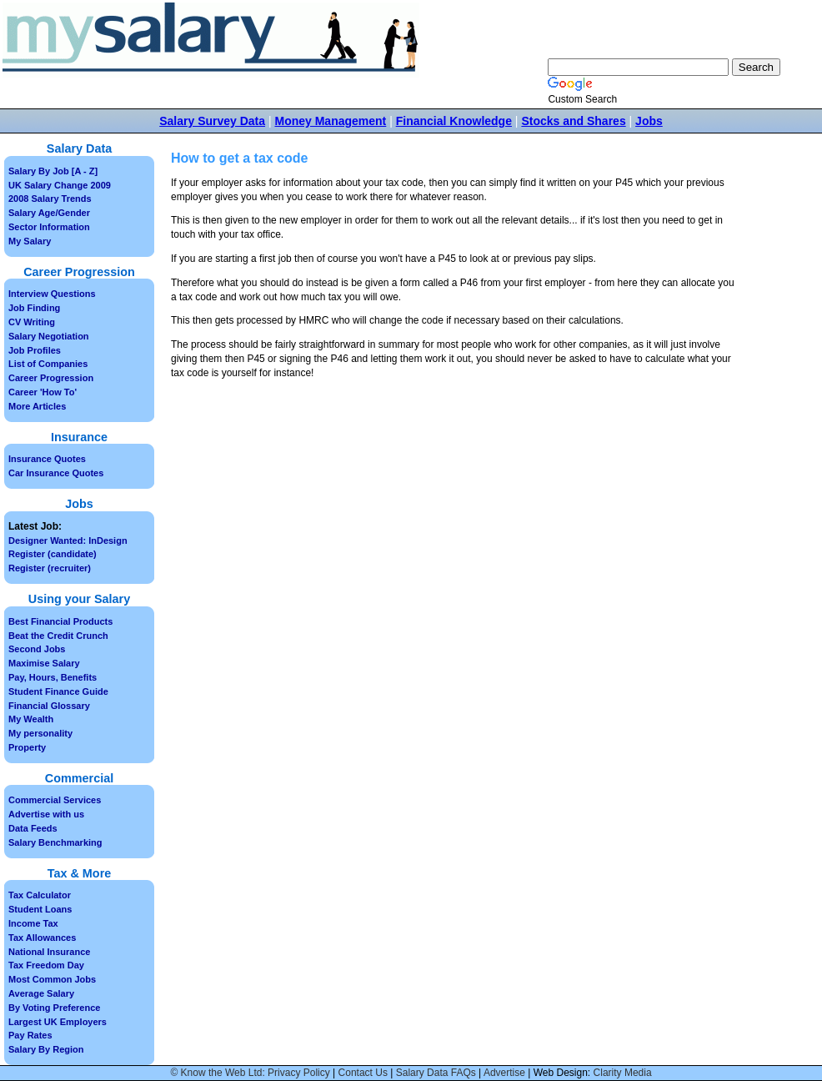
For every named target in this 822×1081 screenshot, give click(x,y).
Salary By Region (45, 1049)
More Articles (37, 406)
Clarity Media (623, 1072)
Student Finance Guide (58, 691)
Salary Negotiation (48, 336)
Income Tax (33, 923)
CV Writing (31, 322)
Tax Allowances (42, 938)
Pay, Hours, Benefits (52, 677)
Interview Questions (52, 294)
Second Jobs (36, 649)
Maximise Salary (44, 663)
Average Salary (41, 993)
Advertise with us (46, 814)
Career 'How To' (42, 392)
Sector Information (49, 227)
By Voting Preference (54, 1008)
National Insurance (49, 952)
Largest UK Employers (57, 1022)
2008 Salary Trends (50, 199)
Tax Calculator (39, 895)
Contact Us (363, 1072)
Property (27, 747)
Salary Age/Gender (49, 213)
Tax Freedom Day (46, 965)
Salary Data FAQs (436, 1072)
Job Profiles (34, 350)
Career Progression (50, 378)
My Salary (29, 241)
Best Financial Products (60, 621)
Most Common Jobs (52, 979)
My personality (40, 733)
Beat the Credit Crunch (58, 636)
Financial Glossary (49, 706)
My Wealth (30, 719)
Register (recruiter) (49, 568)
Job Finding (34, 308)
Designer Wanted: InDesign (68, 540)
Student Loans (40, 909)
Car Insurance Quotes (55, 473)
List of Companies (48, 364)
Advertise (504, 1072)
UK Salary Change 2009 (59, 185)
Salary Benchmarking (55, 842)
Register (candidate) (52, 554)
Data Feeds (33, 828)
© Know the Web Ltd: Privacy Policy (249, 1072)
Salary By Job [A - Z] (53, 171)
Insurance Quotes (47, 459)
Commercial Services (54, 800)
